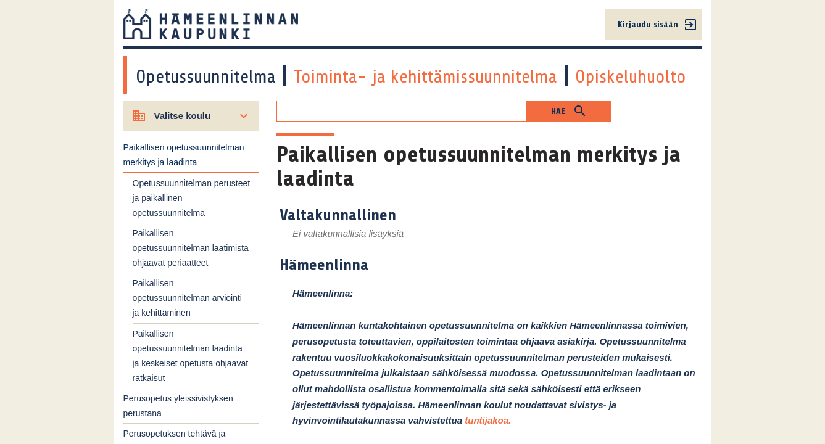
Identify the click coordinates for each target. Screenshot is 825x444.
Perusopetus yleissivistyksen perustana (178, 405)
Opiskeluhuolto (630, 76)
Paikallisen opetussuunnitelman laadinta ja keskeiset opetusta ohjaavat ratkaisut (191, 356)
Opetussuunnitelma (206, 76)
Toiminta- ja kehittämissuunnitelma (425, 76)
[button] (568, 111)
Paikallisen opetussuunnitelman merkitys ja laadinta (183, 154)
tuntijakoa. (488, 420)
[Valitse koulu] (191, 116)
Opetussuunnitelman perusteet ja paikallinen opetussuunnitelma (192, 198)
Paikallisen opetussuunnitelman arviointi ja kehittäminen (187, 298)
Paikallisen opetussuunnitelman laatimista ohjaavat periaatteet (191, 248)
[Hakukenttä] (401, 111)
